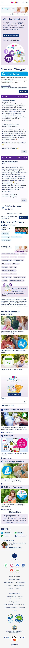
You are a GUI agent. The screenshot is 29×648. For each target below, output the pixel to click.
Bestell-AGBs (19, 599)
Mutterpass (22, 520)
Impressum (22, 607)
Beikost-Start (5, 233)
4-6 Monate (5, 267)
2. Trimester (5, 257)
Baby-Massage (7, 520)
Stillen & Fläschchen (7, 260)
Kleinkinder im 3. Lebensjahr (9, 274)
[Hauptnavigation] (2, 2)
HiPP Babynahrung (20, 582)
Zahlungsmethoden (14, 602)
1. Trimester (23, 253)
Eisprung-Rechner (10, 516)
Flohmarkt (4, 280)
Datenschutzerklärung (14, 593)
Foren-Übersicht (6, 86)
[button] (23, 2)
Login (10, 14)
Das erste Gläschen (18, 260)
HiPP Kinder (8, 585)
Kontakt (14, 610)
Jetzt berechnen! (7, 484)
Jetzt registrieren (17, 14)
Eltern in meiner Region (19, 277)
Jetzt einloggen (16, 40)
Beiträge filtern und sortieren (13, 207)
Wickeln (5, 518)
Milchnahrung (5, 237)
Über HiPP (18, 588)
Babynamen (21, 257)
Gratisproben (12, 518)
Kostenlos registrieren (11, 36)
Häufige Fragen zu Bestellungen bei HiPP (14, 604)
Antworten (23, 91)
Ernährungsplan (22, 518)
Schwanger (21, 516)
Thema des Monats (6, 277)
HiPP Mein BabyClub (19, 585)
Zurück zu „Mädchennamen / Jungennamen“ (14, 87)
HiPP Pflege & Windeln (14, 579)
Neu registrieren (14, 395)
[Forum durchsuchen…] (14, 402)
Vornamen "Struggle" (8, 100)
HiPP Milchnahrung (8, 582)
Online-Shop (19, 522)
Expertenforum (8, 81)
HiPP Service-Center (15, 547)
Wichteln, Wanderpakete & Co (17, 280)
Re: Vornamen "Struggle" (10, 161)
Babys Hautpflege (6, 263)
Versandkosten (10, 599)
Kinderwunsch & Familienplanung (10, 253)
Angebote (10, 588)
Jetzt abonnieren (8, 432)
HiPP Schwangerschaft (14, 576)
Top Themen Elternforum (10, 607)
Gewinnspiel (9, 522)
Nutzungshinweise (11, 596)
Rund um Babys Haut (16, 237)
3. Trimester (13, 257)
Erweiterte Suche (9, 405)
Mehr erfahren (7, 458)
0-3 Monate (16, 263)
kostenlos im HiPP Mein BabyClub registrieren (19, 290)
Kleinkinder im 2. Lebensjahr (9, 270)
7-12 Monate (13, 267)
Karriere (20, 596)
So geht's (25, 14)
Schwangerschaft (6, 240)
